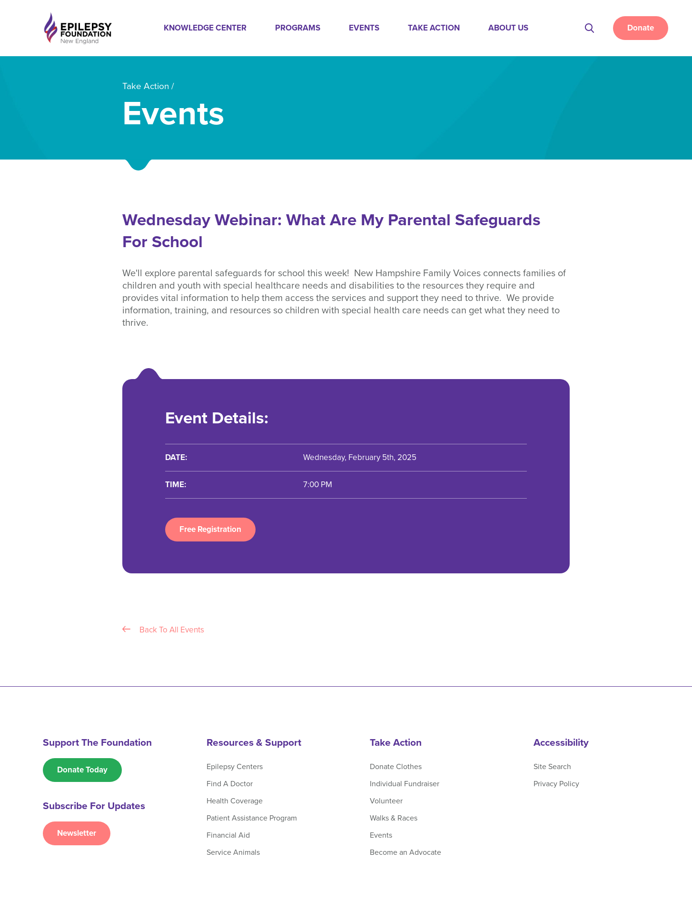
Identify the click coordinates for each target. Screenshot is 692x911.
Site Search (552, 766)
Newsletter (76, 833)
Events (364, 28)
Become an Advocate (405, 852)
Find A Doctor (230, 784)
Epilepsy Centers (235, 766)
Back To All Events (163, 630)
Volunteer (386, 801)
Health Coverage (235, 801)
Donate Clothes (396, 766)
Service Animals (233, 852)
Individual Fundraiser (404, 784)
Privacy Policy (556, 784)
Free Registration (210, 529)
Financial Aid (228, 835)
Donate (640, 28)
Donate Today (82, 770)
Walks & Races (393, 818)
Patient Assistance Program (252, 818)
